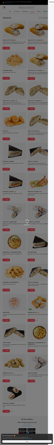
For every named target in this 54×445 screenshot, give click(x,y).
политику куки (28, 438)
